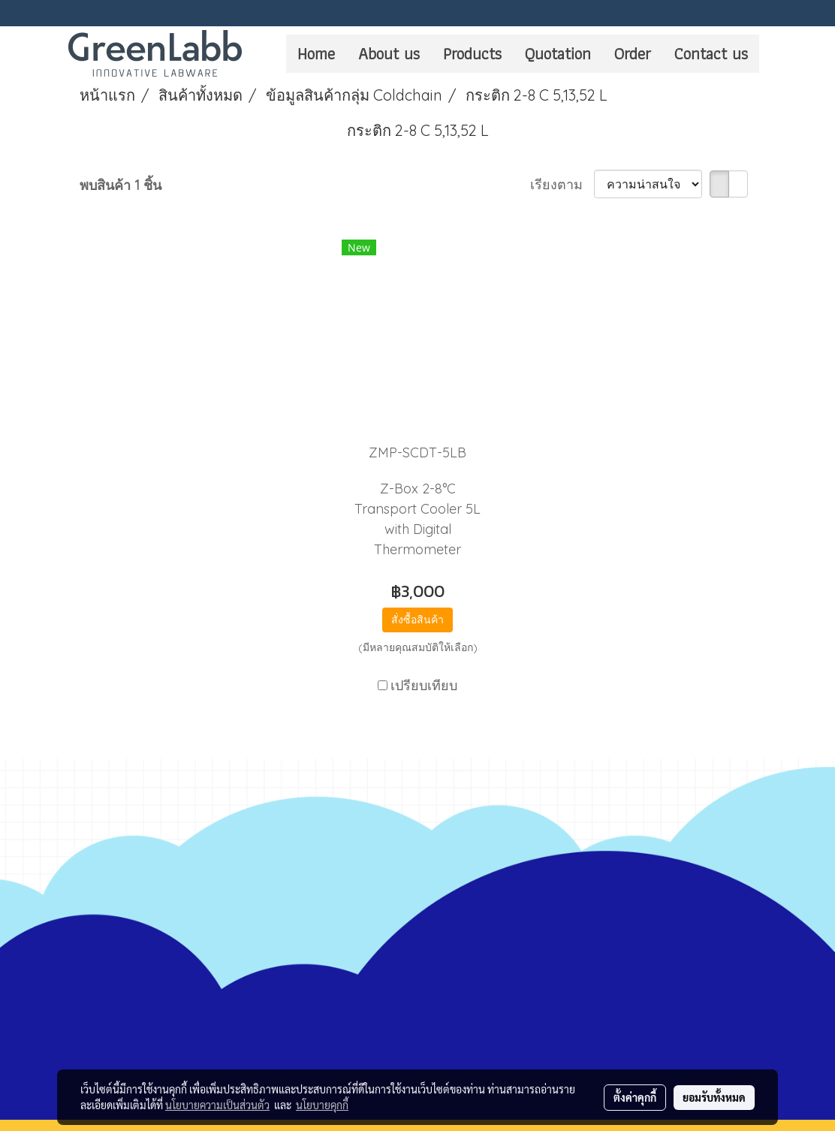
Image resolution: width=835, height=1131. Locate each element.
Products (472, 54)
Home (316, 54)
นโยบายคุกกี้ (322, 1104)
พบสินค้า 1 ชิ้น (120, 185)
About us (389, 54)
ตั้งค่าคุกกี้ (634, 1097)
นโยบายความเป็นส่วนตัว (217, 1104)
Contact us (711, 54)
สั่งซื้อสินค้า (417, 619)
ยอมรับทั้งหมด (714, 1097)
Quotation (558, 54)
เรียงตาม (562, 184)
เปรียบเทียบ (423, 685)
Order (632, 54)
